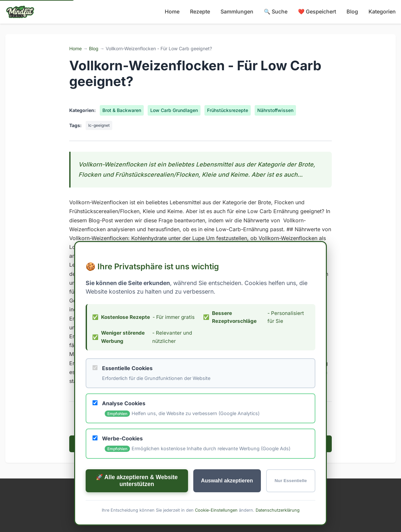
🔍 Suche (275, 11)
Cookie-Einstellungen (216, 509)
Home (172, 11)
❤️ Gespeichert (317, 11)
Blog (352, 11)
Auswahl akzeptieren (227, 480)
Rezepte (200, 11)
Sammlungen (237, 11)
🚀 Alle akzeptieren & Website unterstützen (137, 480)
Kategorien (382, 11)
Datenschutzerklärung (278, 509)
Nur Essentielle (291, 480)
